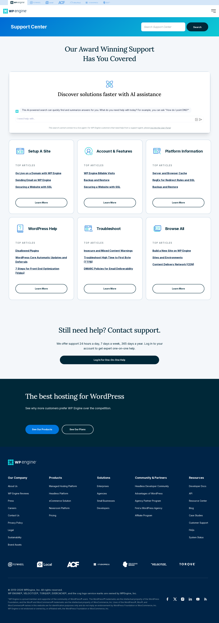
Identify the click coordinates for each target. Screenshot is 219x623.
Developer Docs (197, 486)
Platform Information (184, 151)
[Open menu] (213, 11)
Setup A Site (39, 151)
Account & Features (114, 151)
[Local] (49, 2)
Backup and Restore (96, 180)
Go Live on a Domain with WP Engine (38, 173)
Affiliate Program (143, 515)
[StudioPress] (92, 2)
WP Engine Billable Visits (99, 173)
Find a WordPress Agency (148, 508)
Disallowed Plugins (27, 250)
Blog (191, 508)
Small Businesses (106, 500)
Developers (103, 508)
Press (11, 500)
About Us (12, 486)
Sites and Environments (167, 257)
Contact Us (13, 515)
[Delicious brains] (107, 2)
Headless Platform (58, 493)
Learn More (41, 202)
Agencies (102, 493)
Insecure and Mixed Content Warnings (108, 250)
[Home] (15, 11)
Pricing (52, 515)
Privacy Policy (15, 522)
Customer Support (198, 522)
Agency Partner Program (148, 500)
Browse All (174, 228)
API (190, 493)
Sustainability (14, 537)
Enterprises (103, 486)
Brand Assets (15, 544)
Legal (11, 530)
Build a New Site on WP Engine (171, 250)
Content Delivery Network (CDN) (173, 264)
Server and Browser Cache (169, 173)
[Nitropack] (75, 2)
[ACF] (61, 2)
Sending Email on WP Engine (33, 180)
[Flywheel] (35, 2)
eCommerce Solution (60, 500)
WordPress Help (42, 228)
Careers (12, 508)
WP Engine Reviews (18, 493)
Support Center (29, 27)
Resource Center (198, 500)
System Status (196, 537)
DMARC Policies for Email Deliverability (108, 268)
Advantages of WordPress (149, 493)
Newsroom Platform (59, 508)
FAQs (191, 530)
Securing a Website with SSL (33, 186)
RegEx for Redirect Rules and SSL (173, 180)
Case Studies (196, 515)
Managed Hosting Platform (63, 486)
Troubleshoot (109, 228)
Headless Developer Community (152, 486)
